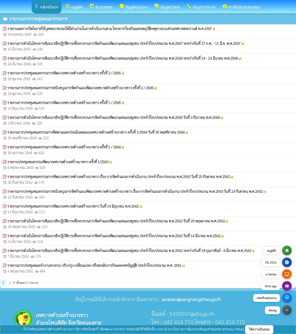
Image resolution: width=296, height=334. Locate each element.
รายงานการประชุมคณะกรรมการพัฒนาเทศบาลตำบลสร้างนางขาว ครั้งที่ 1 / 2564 (66, 147)
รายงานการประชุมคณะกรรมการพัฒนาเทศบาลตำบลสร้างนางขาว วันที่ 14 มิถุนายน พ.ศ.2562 (75, 206)
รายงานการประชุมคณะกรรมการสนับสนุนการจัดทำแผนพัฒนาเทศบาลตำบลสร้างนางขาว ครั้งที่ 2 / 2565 (82, 87)
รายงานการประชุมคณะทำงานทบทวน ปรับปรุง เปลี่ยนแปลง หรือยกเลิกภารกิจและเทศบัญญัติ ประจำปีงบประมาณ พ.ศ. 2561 (96, 265)
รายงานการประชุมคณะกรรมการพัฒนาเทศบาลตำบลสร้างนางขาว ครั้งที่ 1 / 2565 (66, 102)
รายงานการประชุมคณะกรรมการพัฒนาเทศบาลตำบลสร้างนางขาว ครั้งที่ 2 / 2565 (66, 73)
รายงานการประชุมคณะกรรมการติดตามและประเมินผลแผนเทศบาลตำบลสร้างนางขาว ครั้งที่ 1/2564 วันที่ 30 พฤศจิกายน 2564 (97, 132)
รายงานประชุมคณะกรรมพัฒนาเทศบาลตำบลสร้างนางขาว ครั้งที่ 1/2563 (59, 161)
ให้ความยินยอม (259, 329)
